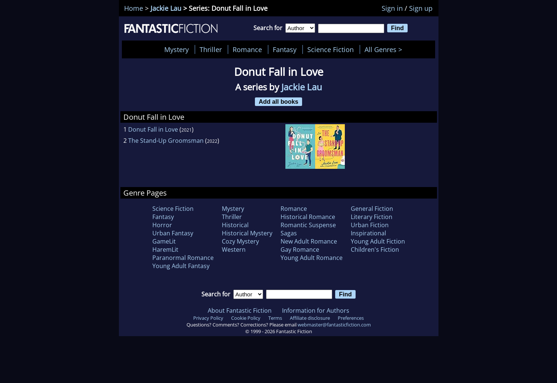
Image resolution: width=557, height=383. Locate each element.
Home (133, 8)
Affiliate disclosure (310, 318)
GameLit (164, 241)
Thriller (211, 49)
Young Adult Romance (312, 258)
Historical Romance (308, 217)
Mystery (176, 49)
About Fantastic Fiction (240, 310)
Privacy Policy (208, 318)
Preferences (351, 318)
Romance (247, 49)
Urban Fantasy (172, 233)
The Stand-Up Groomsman (166, 140)
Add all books (278, 101)
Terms (275, 318)
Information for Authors (315, 310)
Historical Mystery (247, 233)
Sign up (421, 8)
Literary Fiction (371, 217)
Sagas (289, 233)
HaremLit (165, 249)
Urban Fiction (370, 225)
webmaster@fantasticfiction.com (334, 324)
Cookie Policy (245, 318)
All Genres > (385, 49)
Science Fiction (330, 49)
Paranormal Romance (183, 258)
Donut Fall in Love (153, 129)
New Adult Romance (309, 241)
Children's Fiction (375, 249)
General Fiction (372, 209)
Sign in (392, 8)
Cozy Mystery (240, 241)
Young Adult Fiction (378, 241)
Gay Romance (300, 249)
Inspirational (368, 233)
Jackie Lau (165, 8)
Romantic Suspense (308, 225)
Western (234, 249)
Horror (162, 225)
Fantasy (285, 49)
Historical (235, 225)
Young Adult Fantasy (181, 266)
